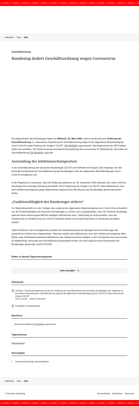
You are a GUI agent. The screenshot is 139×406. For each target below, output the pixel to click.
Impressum (129, 393)
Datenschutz (117, 393)
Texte (19, 37)
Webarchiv (9, 37)
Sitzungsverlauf (18, 343)
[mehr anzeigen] (69, 271)
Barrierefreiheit (103, 393)
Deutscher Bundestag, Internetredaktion (32, 361)
